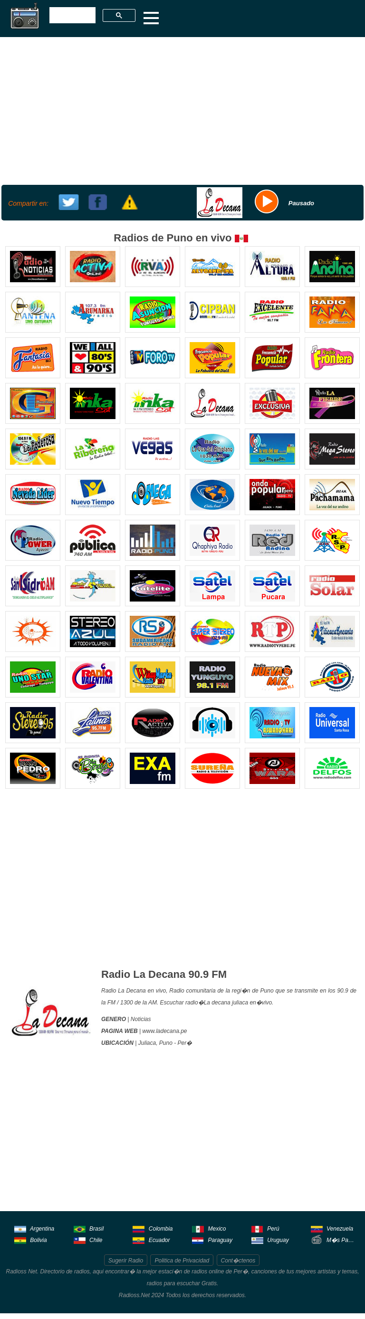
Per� (185, 1043)
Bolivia (30, 1239)
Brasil (89, 1228)
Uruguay (270, 1239)
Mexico (209, 1228)
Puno (166, 1043)
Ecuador (151, 1239)
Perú (265, 1228)
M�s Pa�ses (334, 1239)
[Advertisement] (181, 109)
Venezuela (332, 1228)
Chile (88, 1239)
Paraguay (212, 1239)
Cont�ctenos (238, 1260)
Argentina (34, 1228)
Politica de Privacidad (181, 1260)
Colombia (153, 1228)
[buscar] (71, 15)
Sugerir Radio (125, 1260)
